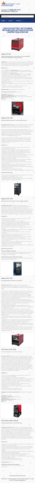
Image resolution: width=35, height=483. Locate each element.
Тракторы (18, 20)
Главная (3, 20)
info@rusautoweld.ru (10, 11)
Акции (14, 475)
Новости (16, 475)
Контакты (24, 475)
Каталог (11, 20)
